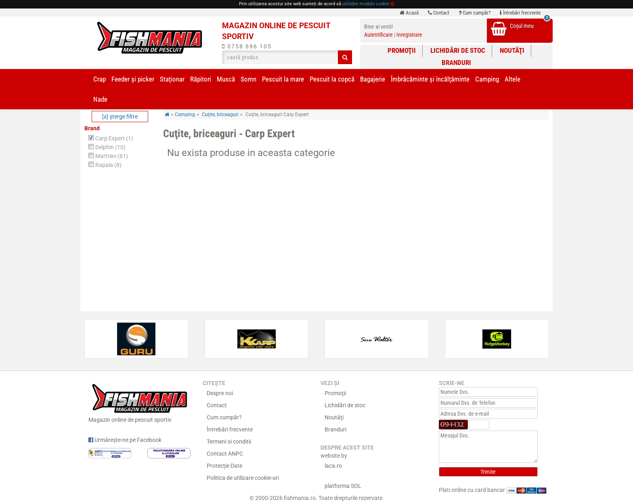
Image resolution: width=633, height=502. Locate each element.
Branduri (456, 62)
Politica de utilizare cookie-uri (243, 478)
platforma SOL (343, 486)
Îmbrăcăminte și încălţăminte (430, 79)
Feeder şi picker (132, 79)
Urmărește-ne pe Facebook (124, 440)
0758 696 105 (247, 46)
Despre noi (220, 393)
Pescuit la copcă (332, 79)
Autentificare (378, 34)
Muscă (226, 79)
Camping (487, 79)
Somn (248, 79)
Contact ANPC (225, 453)
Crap (99, 79)
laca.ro (333, 465)
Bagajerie (372, 79)
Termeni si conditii (229, 441)
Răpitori (200, 79)
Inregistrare (409, 34)
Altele (512, 79)
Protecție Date (224, 465)
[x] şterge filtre (120, 116)
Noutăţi (512, 50)
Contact (438, 13)
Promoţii (402, 50)
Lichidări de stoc (457, 50)
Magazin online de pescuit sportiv (139, 402)
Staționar (172, 79)
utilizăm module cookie (365, 3)
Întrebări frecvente (520, 13)
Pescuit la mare (283, 79)
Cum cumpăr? (474, 13)
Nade (100, 99)
